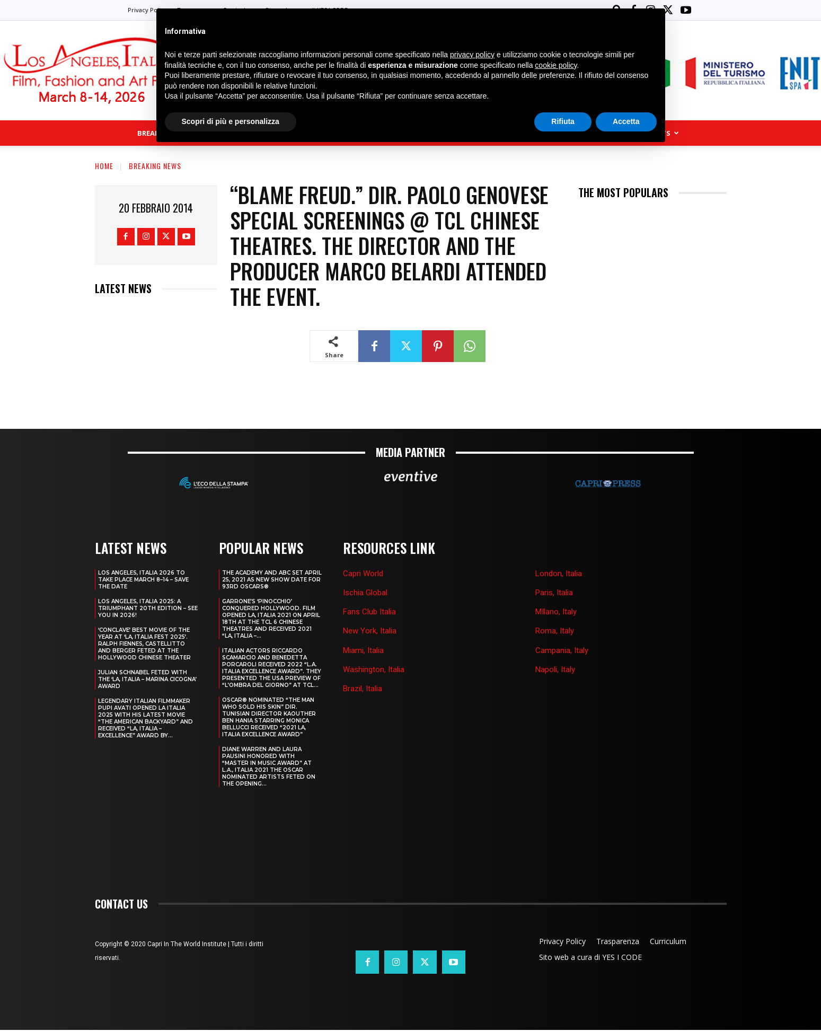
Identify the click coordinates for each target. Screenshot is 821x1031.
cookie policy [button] (556, 65)
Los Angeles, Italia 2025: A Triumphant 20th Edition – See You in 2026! (148, 608)
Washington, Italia (373, 669)
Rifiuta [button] (563, 121)
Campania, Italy (561, 650)
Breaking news (155, 165)
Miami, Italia (363, 650)
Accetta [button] (626, 121)
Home (104, 165)
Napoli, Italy (555, 669)
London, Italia (558, 573)
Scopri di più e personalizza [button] (230, 121)
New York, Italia (369, 631)
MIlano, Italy (556, 611)
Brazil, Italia (362, 688)
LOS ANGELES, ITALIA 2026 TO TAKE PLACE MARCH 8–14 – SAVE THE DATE (143, 579)
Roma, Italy (554, 631)
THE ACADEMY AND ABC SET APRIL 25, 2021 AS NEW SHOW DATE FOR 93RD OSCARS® (272, 579)
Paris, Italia (554, 592)
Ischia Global (365, 592)
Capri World (363, 573)
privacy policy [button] (472, 54)
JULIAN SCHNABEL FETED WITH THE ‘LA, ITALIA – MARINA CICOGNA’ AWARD (147, 679)
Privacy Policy (147, 10)
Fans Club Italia (369, 611)
